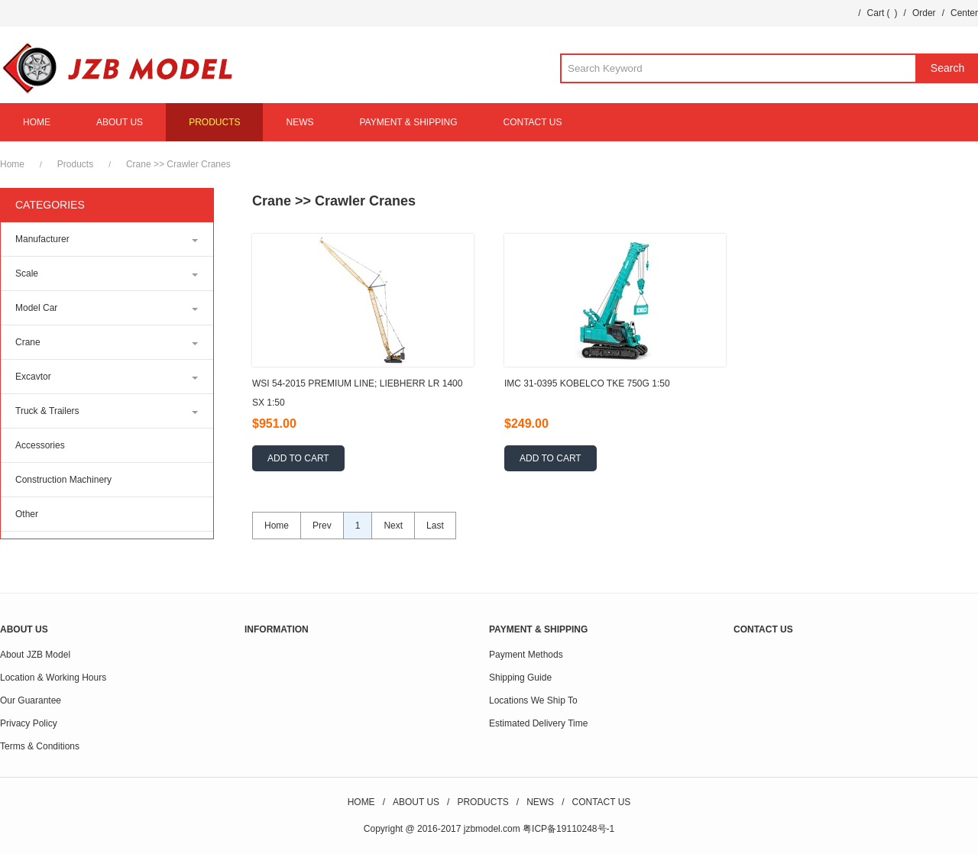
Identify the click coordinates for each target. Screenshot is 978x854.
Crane (138, 164)
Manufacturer (42, 239)
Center (964, 13)
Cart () (882, 13)
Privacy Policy (28, 723)
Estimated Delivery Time (538, 723)
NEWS (299, 122)
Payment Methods (526, 654)
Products (75, 164)
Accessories (40, 445)
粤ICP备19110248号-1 (568, 828)
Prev (322, 525)
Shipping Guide (520, 677)
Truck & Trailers (47, 411)
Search (947, 68)
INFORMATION (276, 629)
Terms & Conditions (39, 746)
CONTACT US (533, 122)
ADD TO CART (298, 458)
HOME (36, 122)
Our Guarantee (30, 700)
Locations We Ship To (533, 700)
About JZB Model (35, 654)
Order (924, 13)
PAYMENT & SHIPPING (408, 122)
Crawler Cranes (198, 164)
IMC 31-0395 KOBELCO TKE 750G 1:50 (587, 383)
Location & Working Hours (53, 677)
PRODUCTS (214, 122)
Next (393, 525)
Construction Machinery (63, 479)
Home (12, 164)
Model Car (36, 307)
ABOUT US (119, 122)
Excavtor (33, 376)
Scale (26, 273)
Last (435, 525)
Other (26, 514)
